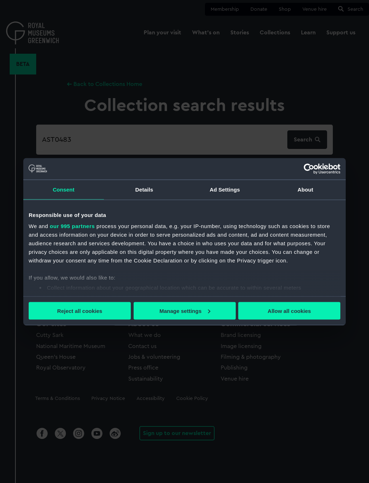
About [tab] (305, 189)
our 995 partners (72, 226)
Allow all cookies (289, 311)
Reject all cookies (79, 311)
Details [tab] (144, 189)
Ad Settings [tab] (225, 189)
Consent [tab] (64, 189)
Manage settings (184, 311)
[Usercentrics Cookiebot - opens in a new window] (309, 168)
